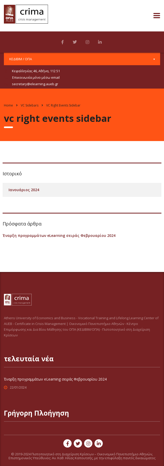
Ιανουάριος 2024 (24, 189)
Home (8, 105)
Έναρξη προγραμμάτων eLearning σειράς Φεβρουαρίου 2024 (59, 235)
